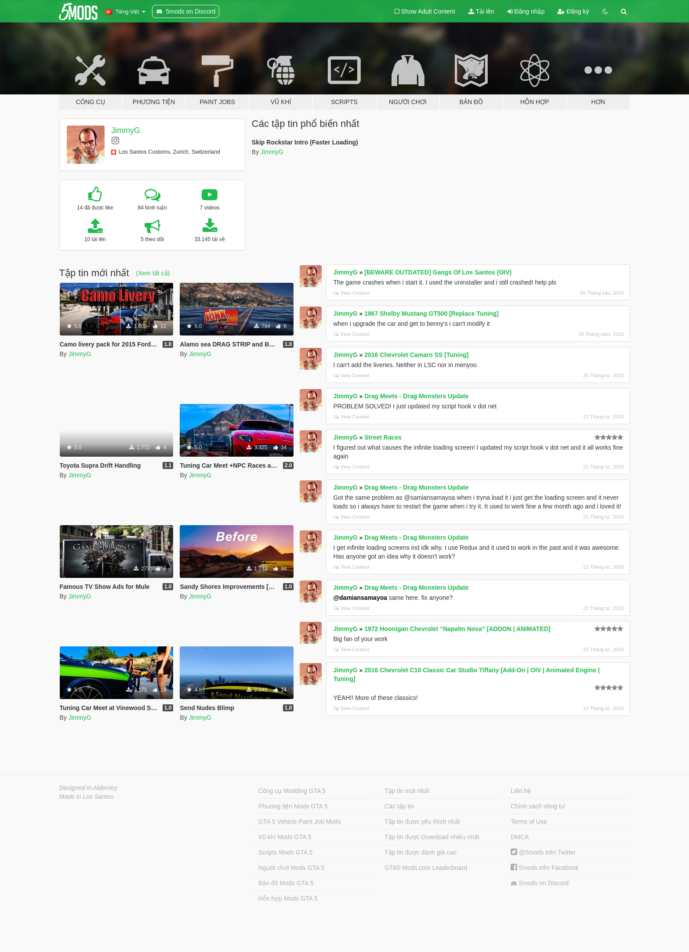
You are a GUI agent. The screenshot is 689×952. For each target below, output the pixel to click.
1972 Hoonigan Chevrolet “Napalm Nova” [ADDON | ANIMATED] (457, 628)
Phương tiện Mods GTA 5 (293, 806)
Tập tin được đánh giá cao (420, 852)
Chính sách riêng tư (538, 806)
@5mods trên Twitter (543, 852)
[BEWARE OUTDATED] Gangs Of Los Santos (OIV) (437, 272)
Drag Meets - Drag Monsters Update (416, 396)
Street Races (383, 437)
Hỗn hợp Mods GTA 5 (288, 898)
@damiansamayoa (360, 597)
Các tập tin (399, 806)
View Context (351, 293)
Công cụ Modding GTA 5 (292, 790)
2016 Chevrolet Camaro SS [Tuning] (416, 354)
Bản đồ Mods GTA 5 (285, 883)
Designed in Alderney (88, 787)
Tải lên (481, 11)
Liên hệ (521, 790)
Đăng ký (573, 11)
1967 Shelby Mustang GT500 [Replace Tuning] (431, 313)
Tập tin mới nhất (406, 790)
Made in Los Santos (86, 796)
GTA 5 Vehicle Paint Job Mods (299, 821)
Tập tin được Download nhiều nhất (431, 836)
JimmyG (125, 130)
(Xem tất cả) (153, 273)
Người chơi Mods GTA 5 (291, 867)
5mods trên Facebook (544, 868)
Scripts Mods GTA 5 (285, 852)
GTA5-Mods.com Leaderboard (425, 867)
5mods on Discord (540, 883)
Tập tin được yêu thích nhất (422, 821)
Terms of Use (529, 821)
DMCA (520, 836)
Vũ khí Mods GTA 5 (284, 836)
